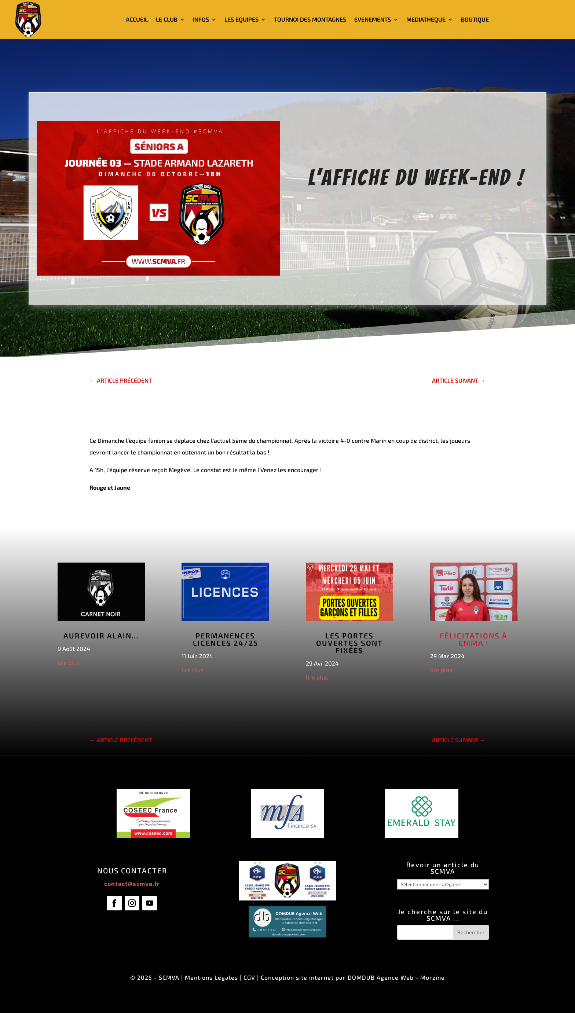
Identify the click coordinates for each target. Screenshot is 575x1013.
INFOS (201, 19)
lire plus (69, 662)
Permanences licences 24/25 (225, 639)
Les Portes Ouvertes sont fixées (349, 643)
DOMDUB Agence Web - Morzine (396, 977)
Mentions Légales (211, 977)
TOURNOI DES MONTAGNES (310, 19)
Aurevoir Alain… (101, 635)
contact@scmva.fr (132, 883)
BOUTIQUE (475, 19)
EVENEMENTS (372, 19)
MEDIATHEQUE (426, 19)
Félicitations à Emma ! (474, 639)
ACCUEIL (137, 19)
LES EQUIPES (241, 19)
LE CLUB (166, 19)
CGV (249, 977)
